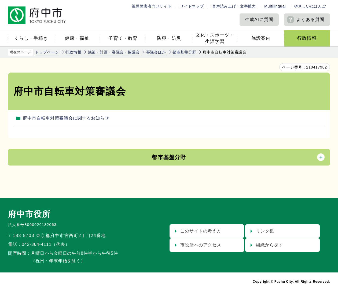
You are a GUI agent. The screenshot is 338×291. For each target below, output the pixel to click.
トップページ (47, 52)
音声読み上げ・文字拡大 (234, 6)
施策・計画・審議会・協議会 (114, 52)
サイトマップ (192, 6)
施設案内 (261, 38)
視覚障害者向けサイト (151, 6)
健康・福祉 (77, 38)
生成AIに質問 (259, 19)
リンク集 (265, 231)
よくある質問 (310, 19)
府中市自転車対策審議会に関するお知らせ (66, 118)
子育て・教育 (122, 38)
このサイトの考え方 (200, 231)
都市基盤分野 (184, 52)
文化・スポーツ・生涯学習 (215, 38)
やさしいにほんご (310, 6)
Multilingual (275, 6)
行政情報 (307, 38)
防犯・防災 (169, 38)
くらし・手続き (31, 38)
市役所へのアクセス (200, 245)
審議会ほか (156, 52)
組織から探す (269, 245)
